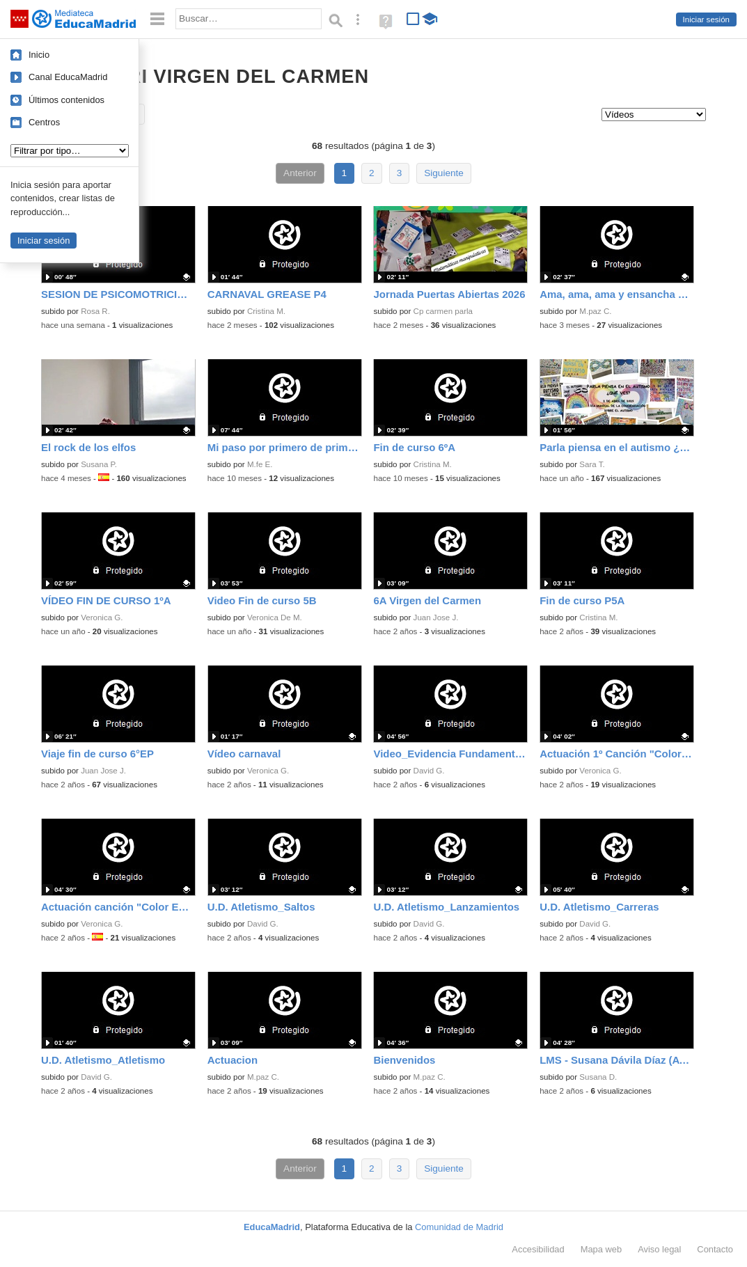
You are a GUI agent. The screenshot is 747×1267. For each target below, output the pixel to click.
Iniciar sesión (706, 19)
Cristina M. (266, 311)
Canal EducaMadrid (68, 77)
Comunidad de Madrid (459, 1227)
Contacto (715, 1249)
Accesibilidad (538, 1249)
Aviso (659, 1249)
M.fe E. (260, 464)
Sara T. (591, 464)
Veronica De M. (274, 617)
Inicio (39, 54)
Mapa (601, 1249)
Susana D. (598, 1077)
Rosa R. (95, 311)
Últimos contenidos (66, 100)
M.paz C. (595, 311)
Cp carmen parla (443, 311)
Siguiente (444, 173)
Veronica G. (102, 617)
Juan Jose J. (436, 617)
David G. (429, 770)
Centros (44, 122)
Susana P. (99, 464)
